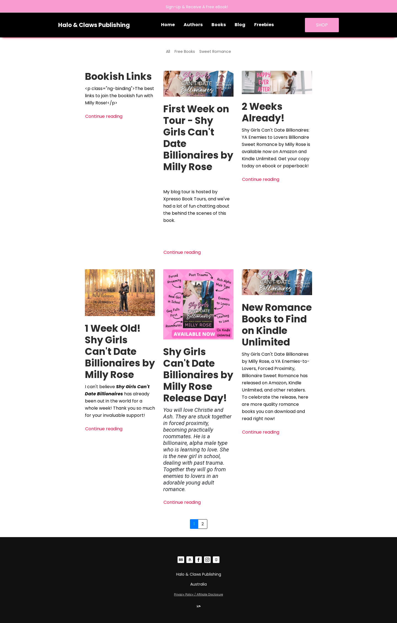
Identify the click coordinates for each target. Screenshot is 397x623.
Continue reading (103, 116)
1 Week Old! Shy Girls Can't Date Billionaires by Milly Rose (120, 351)
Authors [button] (193, 24)
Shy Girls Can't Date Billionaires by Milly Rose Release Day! (198, 375)
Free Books (185, 51)
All (168, 51)
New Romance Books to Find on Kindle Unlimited (277, 325)
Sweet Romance (215, 51)
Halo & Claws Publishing (94, 25)
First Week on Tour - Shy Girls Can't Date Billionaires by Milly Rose (198, 137)
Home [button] (168, 24)
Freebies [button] (264, 24)
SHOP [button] (322, 25)
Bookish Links (118, 76)
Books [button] (218, 24)
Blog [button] (240, 24)
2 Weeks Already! (263, 112)
